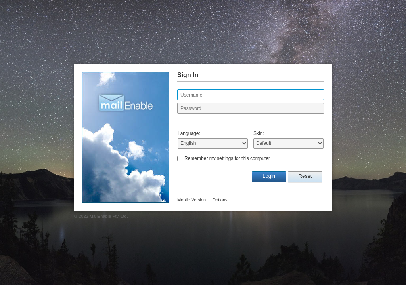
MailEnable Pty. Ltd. (109, 216)
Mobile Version (191, 200)
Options (220, 200)
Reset (305, 176)
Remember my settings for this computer (227, 158)
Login (268, 176)
